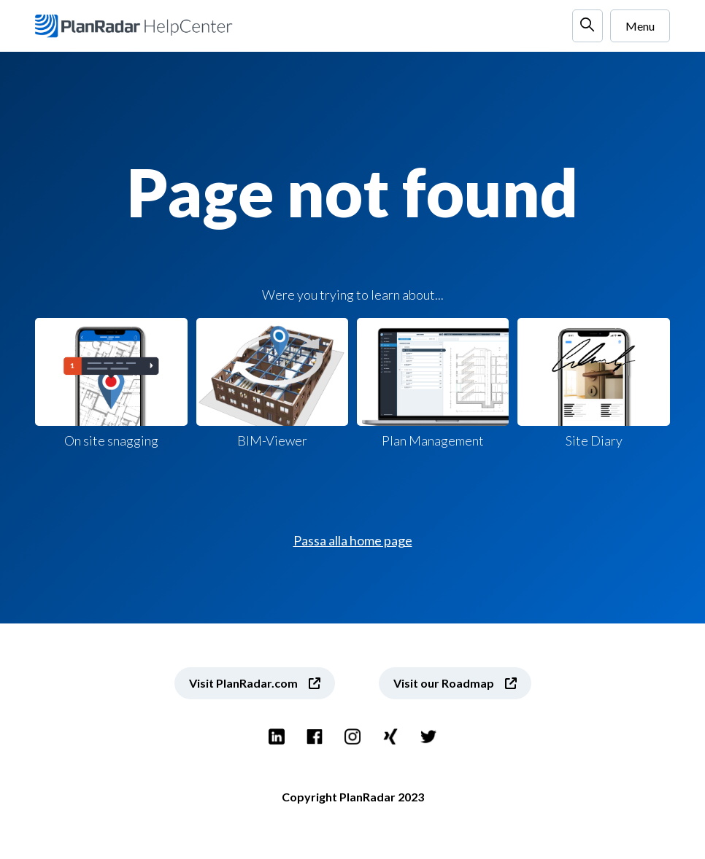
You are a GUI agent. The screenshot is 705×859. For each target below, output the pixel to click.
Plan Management (433, 383)
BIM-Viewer (272, 383)
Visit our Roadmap (443, 683)
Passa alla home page (352, 540)
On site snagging (111, 383)
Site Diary (593, 383)
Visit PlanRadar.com (243, 683)
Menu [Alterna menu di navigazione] (640, 26)
